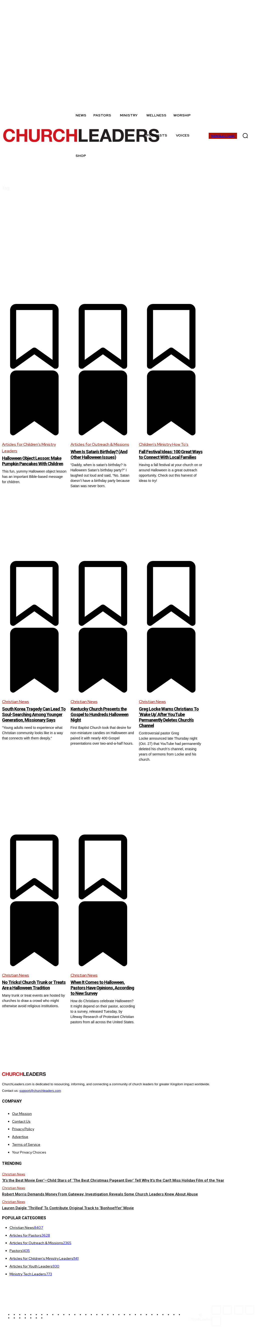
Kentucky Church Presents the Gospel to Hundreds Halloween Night (103, 715)
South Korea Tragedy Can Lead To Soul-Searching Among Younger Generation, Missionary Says (32, 718)
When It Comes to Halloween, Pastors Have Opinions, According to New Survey (101, 989)
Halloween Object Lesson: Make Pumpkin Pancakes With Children (33, 463)
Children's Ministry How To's (163, 444)
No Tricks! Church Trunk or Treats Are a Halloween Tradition (29, 989)
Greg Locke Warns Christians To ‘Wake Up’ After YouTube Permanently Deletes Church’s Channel (170, 718)
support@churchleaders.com (40, 1092)
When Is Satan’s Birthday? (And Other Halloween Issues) (102, 454)
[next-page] (254, 1034)
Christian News (15, 703)
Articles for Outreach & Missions (100, 444)
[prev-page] (5, 1034)
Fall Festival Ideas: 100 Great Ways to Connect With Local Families (169, 457)
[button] (245, 135)
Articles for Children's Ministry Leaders (29, 448)
